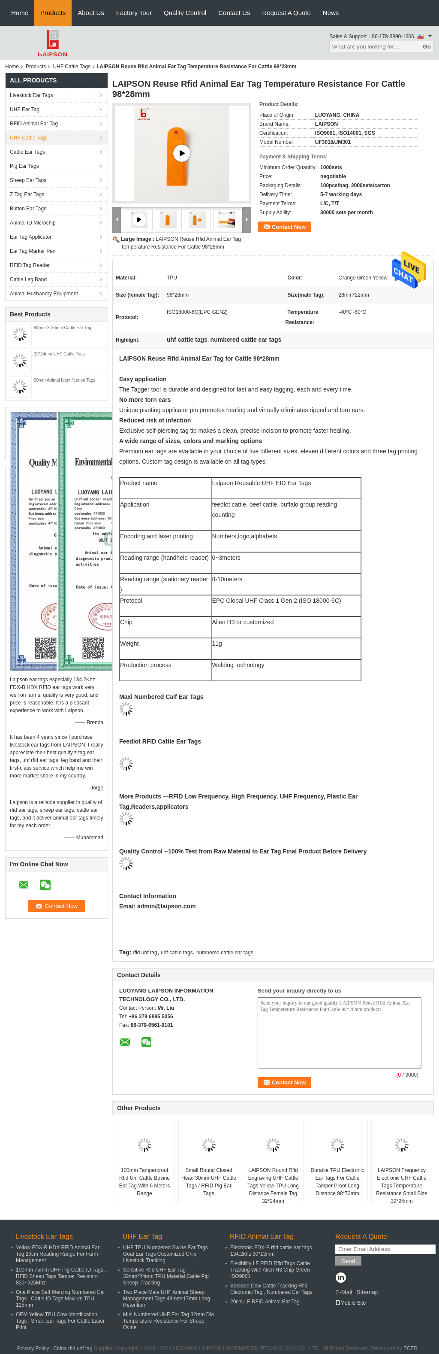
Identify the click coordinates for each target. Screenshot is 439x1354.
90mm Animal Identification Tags (64, 380)
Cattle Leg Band (28, 279)
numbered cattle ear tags (224, 953)
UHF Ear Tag (24, 109)
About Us (91, 12)
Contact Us (234, 12)
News (331, 12)
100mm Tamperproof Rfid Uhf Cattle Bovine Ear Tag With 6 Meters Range (144, 1181)
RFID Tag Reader (30, 265)
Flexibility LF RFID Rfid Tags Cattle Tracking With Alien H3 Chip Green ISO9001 (270, 1269)
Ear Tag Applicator (30, 237)
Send (348, 1261)
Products (53, 12)
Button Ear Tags (28, 209)
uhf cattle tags (177, 953)
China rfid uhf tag (72, 1348)
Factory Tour (134, 12)
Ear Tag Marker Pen (33, 251)
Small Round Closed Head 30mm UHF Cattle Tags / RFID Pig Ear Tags (208, 1181)
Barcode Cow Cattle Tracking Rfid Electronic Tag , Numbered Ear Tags (271, 1289)
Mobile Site (350, 1303)
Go (427, 46)
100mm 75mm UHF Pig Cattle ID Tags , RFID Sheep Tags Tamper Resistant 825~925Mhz (61, 1276)
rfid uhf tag (145, 953)
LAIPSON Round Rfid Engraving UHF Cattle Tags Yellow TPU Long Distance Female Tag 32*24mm (273, 1185)
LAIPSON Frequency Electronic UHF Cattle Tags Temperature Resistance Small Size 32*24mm (401, 1185)
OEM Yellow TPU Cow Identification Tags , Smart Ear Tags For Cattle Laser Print (60, 1320)
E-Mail (343, 1292)
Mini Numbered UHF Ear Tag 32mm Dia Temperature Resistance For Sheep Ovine (168, 1320)
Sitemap (367, 1292)
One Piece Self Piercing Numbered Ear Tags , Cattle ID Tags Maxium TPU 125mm (60, 1298)
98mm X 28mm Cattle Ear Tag (62, 327)
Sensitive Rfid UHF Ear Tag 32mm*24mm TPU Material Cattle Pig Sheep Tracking (166, 1276)
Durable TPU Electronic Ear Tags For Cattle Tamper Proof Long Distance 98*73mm (337, 1181)
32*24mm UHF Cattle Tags (59, 354)
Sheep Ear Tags (28, 180)
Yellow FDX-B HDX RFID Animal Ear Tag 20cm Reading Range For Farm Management (57, 1254)
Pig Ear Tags (24, 166)
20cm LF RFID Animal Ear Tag (265, 1302)
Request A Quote (286, 12)
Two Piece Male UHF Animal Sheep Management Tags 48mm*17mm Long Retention (166, 1298)
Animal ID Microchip (33, 223)
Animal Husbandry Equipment (44, 294)
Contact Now (289, 227)
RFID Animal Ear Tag (34, 124)
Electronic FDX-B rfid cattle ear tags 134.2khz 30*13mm (271, 1251)
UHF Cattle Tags (71, 67)
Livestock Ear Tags (31, 95)
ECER (410, 1348)
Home (19, 12)
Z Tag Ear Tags (27, 194)
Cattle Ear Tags (27, 152)
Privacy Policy (33, 1348)
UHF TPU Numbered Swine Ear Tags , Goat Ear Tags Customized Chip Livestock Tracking (166, 1254)
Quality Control (185, 12)
